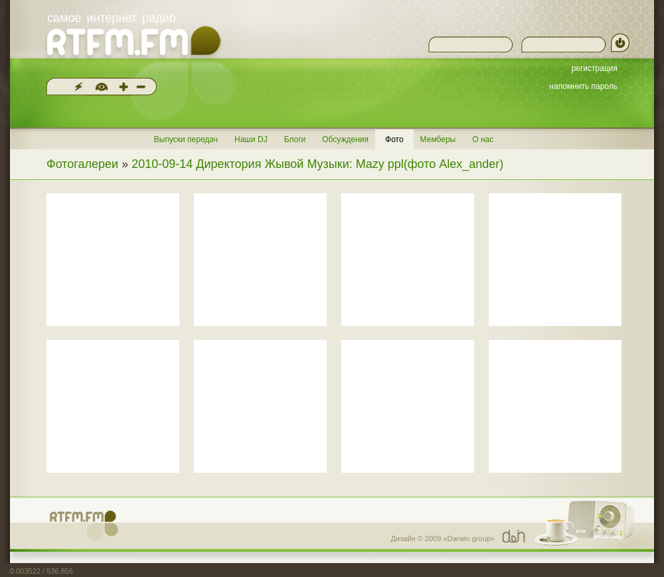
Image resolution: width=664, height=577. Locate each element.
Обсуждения (345, 139)
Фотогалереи (82, 164)
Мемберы (438, 139)
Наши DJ (251, 139)
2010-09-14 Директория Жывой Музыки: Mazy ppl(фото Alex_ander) (317, 164)
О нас (482, 139)
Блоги (295, 139)
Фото (394, 139)
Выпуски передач (186, 139)
